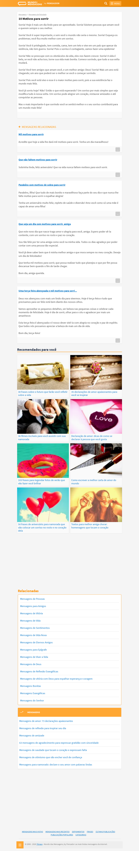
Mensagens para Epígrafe (33, 649)
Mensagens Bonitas (30, 685)
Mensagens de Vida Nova (33, 634)
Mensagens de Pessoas (32, 598)
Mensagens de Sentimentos (35, 627)
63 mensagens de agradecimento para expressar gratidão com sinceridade (59, 742)
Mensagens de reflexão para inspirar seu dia (42, 727)
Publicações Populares (62, 834)
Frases (90, 831)
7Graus (40, 844)
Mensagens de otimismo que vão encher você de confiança (50, 756)
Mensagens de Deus (30, 664)
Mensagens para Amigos (33, 605)
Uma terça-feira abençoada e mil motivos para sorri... (48, 290)
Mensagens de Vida (30, 620)
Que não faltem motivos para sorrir (38, 159)
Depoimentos (78, 831)
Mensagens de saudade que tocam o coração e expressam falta (53, 749)
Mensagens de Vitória (31, 613)
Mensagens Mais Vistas (32, 831)
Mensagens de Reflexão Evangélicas (39, 671)
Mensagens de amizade (31, 735)
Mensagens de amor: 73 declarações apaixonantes (46, 720)
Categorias (81, 834)
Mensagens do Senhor (32, 700)
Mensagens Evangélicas (32, 693)
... (118, 149)
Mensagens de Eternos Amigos (36, 642)
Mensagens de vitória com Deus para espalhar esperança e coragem (56, 678)
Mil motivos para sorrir (31, 134)
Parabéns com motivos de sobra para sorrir (42, 184)
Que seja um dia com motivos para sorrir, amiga (45, 224)
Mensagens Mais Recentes (57, 831)
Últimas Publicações (105, 831)
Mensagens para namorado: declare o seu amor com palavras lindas (55, 764)
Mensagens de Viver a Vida (34, 656)
